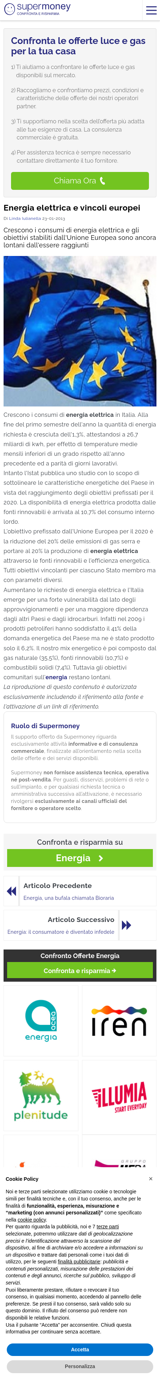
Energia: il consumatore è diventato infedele (60, 932)
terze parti (108, 1226)
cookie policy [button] (31, 1220)
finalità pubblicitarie (79, 1261)
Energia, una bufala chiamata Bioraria (69, 898)
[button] (150, 1178)
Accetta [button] (80, 1349)
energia (56, 677)
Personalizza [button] (80, 1366)
